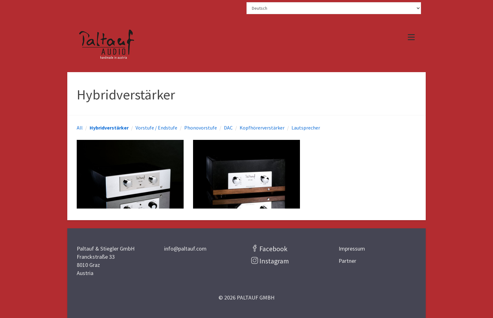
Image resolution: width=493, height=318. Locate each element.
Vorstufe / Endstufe (156, 128)
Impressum (352, 248)
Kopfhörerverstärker (262, 128)
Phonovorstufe (200, 128)
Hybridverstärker (109, 128)
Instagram (274, 261)
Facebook (273, 248)
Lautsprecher (305, 128)
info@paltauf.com (185, 248)
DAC (228, 128)
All (80, 128)
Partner (347, 260)
